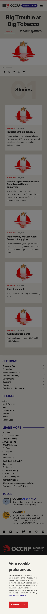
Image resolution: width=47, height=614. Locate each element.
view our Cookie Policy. (17, 595)
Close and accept (18, 605)
